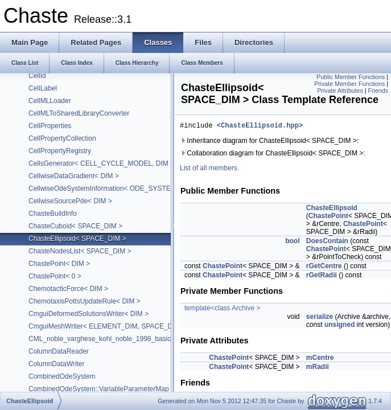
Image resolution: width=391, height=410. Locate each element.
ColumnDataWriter (56, 364)
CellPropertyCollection (62, 138)
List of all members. (209, 170)
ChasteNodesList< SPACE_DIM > (79, 251)
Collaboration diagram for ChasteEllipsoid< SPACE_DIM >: (272, 155)
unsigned (339, 326)
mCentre (320, 359)
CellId (37, 76)
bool (292, 243)
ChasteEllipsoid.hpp (260, 127)
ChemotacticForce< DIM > (68, 289)
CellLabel (42, 88)
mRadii (317, 368)
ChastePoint (328, 218)
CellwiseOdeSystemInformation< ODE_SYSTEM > (105, 188)
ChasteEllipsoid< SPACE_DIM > (77, 239)
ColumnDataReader (58, 351)
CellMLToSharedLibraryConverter (78, 113)
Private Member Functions (349, 83)
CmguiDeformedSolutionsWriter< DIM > (88, 314)
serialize (319, 318)
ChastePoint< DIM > (59, 264)
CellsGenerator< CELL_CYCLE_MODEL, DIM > (101, 163)
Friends (378, 90)
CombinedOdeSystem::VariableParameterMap (98, 389)
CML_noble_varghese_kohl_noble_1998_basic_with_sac (114, 339)
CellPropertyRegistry (59, 151)
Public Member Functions (350, 76)
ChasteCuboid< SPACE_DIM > (75, 226)
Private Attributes (340, 90)
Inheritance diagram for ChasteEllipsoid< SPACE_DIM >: (269, 142)
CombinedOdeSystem (61, 376)
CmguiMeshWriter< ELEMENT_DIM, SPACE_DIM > (107, 326)
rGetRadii (321, 277)
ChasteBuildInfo (52, 214)
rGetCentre (324, 268)
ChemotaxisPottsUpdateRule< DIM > (84, 301)
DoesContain (327, 243)
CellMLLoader (49, 101)
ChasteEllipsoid (331, 210)
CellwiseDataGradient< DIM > (73, 176)
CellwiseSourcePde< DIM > (70, 201)
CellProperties (49, 126)
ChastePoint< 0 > (54, 276)
